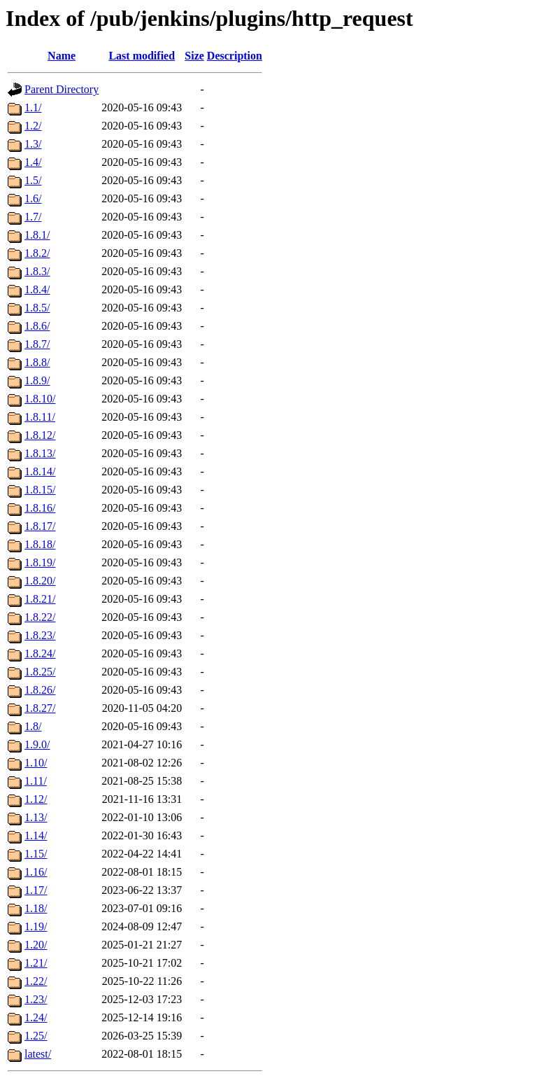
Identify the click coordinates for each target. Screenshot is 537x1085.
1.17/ (35, 890)
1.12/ (35, 799)
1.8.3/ (37, 271)
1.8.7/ (37, 344)
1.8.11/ (39, 417)
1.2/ (32, 126)
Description (234, 56)
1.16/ (35, 872)
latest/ (37, 1054)
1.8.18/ (39, 544)
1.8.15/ (39, 490)
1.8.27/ (39, 708)
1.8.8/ (37, 362)
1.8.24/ (39, 653)
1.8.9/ (37, 380)
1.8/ (32, 726)
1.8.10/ (39, 399)
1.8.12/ (39, 435)
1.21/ (35, 963)
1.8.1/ (37, 235)
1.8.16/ (39, 508)
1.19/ (35, 926)
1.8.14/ (39, 471)
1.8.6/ (37, 326)
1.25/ (35, 1036)
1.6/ (32, 198)
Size (194, 56)
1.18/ (35, 908)
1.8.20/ (39, 581)
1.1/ (32, 107)
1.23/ (35, 999)
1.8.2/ (37, 253)
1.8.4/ (37, 289)
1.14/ (35, 835)
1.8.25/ (39, 672)
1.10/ (35, 763)
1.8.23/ (39, 635)
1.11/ (35, 781)
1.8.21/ (39, 599)
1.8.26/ (39, 690)
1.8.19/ (39, 562)
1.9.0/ (37, 744)
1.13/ (35, 817)
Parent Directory (61, 89)
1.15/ (35, 854)
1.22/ (35, 981)
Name (62, 56)
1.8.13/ (39, 453)
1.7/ (32, 217)
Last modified (141, 56)
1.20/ (35, 945)
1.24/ (35, 1017)
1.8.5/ (37, 308)
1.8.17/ (39, 526)
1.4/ (32, 162)
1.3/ (32, 144)
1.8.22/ (39, 617)
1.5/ (32, 180)
